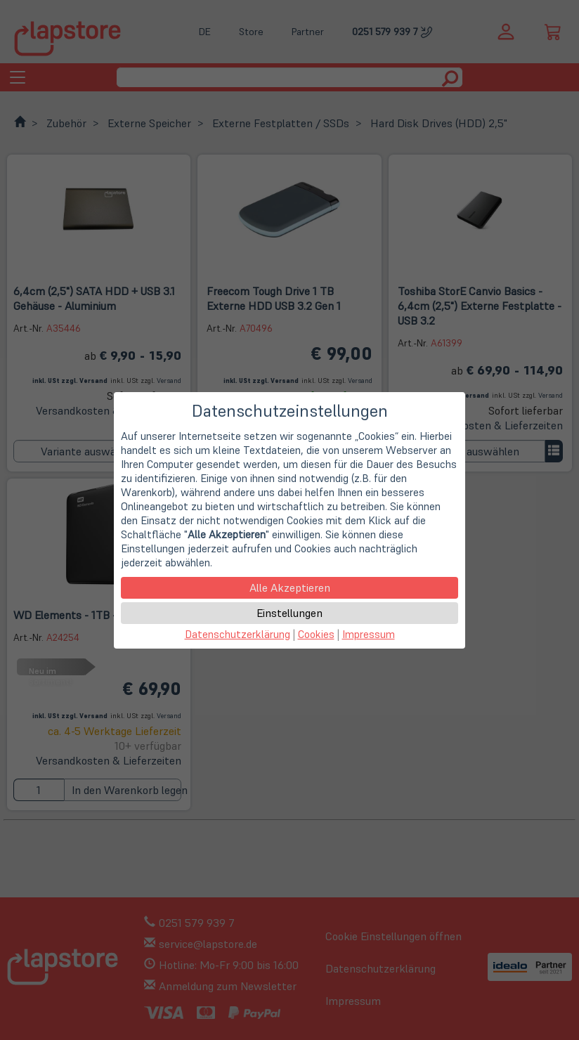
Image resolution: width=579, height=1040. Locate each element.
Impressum (368, 634)
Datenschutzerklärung (237, 634)
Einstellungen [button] (289, 613)
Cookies (316, 634)
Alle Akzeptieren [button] (289, 587)
